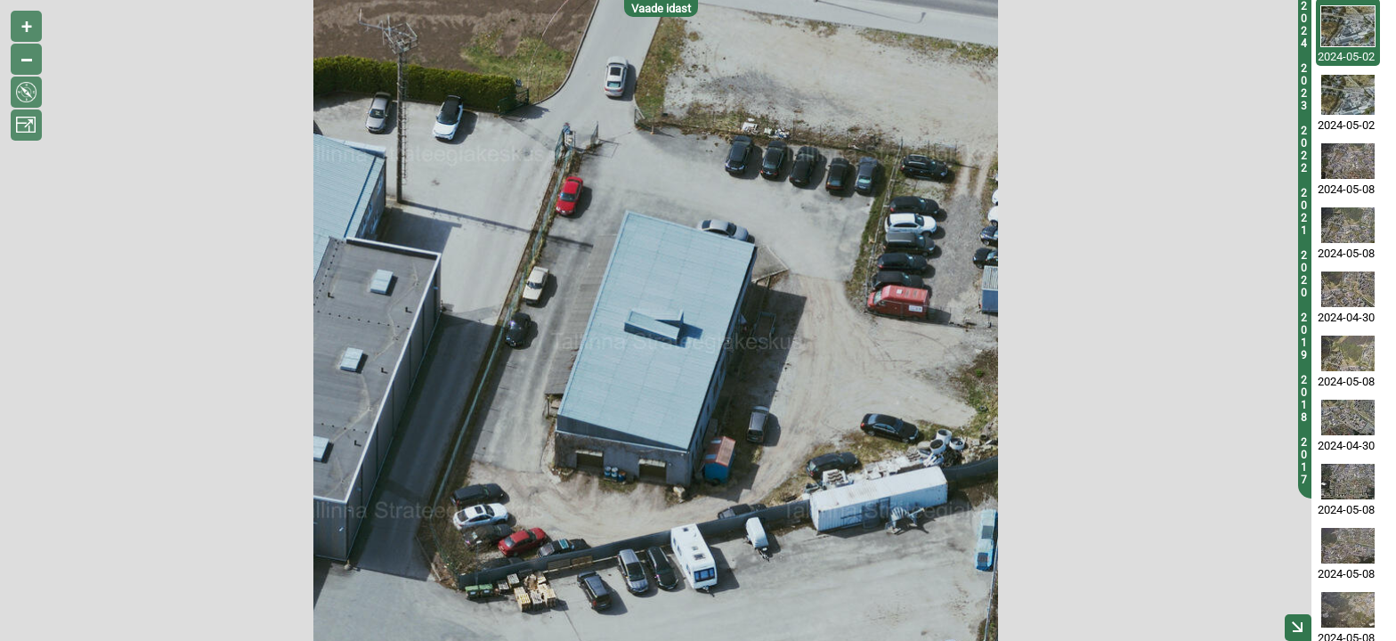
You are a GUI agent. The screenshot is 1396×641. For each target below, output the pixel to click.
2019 (1304, 336)
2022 (1304, 149)
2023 (1304, 87)
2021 (1304, 212)
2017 (1304, 461)
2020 (1304, 274)
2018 (1304, 399)
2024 (1304, 25)
